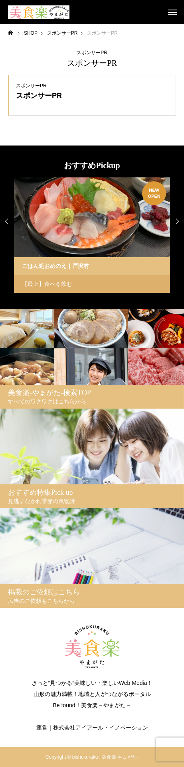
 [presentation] (177, 221)
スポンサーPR (92, 52)
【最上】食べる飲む (47, 284)
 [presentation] (7, 221)
